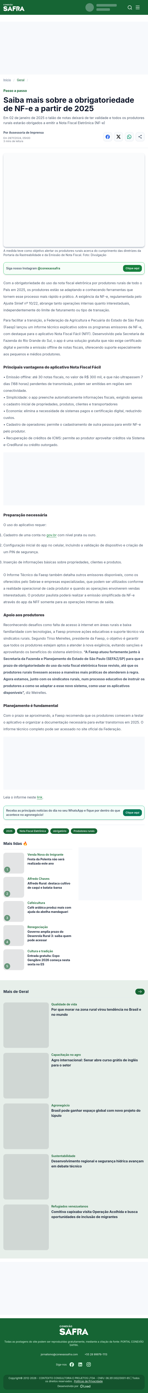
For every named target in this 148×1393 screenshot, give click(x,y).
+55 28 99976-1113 (96, 1354)
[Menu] (137, 7)
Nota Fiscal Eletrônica (33, 831)
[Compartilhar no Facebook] (107, 136)
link (39, 797)
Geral (21, 80)
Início (7, 80)
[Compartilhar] (140, 136)
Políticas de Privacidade (88, 1381)
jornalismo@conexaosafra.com (59, 1354)
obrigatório (59, 831)
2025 (9, 831)
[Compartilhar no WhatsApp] (129, 136)
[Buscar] (130, 7)
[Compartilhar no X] (118, 136)
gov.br (52, 535)
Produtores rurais (84, 831)
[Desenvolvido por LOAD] (85, 1386)
